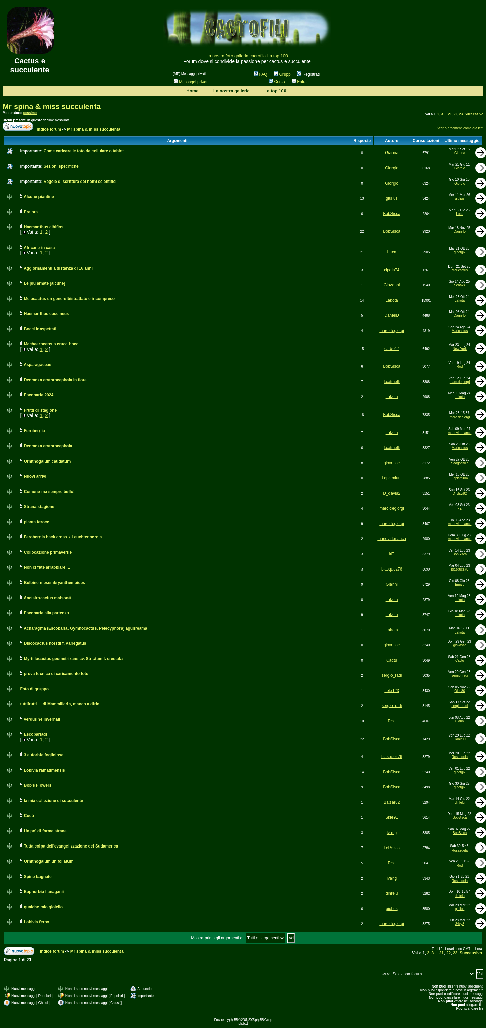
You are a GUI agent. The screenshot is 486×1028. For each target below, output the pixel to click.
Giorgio (391, 168)
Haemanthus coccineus (46, 313)
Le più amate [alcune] (44, 283)
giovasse (392, 463)
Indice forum (49, 129)
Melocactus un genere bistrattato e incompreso (69, 298)
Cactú (391, 660)
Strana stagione (39, 506)
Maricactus (460, 270)
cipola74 (391, 270)
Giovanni (392, 285)
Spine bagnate (38, 876)
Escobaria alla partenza (46, 613)
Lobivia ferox (36, 922)
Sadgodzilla (459, 463)
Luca (459, 214)
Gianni (392, 584)
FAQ (260, 74)
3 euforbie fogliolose (43, 755)
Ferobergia (34, 430)
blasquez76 (391, 569)
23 (461, 114)
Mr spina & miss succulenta (52, 106)
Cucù (29, 815)
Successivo (474, 114)
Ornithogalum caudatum (47, 461)
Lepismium (392, 478)
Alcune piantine (39, 196)
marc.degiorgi (391, 330)
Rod (460, 366)
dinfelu (459, 802)
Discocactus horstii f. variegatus (55, 643)
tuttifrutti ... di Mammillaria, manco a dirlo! (60, 704)
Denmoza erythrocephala (48, 446)
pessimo (30, 113)
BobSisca (391, 213)
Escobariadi (35, 734)
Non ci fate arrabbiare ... (47, 567)
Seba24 (459, 285)
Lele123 (391, 690)
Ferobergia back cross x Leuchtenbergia (63, 537)
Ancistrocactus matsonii (47, 597)
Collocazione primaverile (48, 552)
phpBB (233, 1020)
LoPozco (392, 847)
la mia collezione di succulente (53, 800)
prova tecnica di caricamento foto (56, 673)
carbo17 (391, 348)
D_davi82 (391, 493)
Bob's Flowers (38, 785)
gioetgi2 (460, 252)
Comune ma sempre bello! (49, 491)
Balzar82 (392, 802)
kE (460, 508)
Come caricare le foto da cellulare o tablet (84, 151)
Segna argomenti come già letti (460, 128)
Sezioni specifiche (61, 166)
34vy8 (459, 924)
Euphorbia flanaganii (44, 891)
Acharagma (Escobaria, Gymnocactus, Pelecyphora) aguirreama (85, 628)
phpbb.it (243, 1023)
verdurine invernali (42, 719)
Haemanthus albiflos (43, 227)
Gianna (391, 152)
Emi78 (459, 584)
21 (450, 114)
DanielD (460, 231)
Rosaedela (460, 757)
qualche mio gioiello (43, 907)
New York (460, 349)
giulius (392, 198)
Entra (299, 81)
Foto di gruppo (34, 689)
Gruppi (282, 74)
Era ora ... (33, 212)
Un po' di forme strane (45, 831)
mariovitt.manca (460, 433)
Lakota (392, 300)
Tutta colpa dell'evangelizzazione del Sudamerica (71, 846)
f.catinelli (392, 381)
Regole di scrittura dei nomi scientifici (80, 181)
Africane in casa (39, 247)
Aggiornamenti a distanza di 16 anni (58, 268)
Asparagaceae (37, 364)
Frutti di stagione (40, 410)
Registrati (308, 74)
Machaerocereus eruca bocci (52, 344)
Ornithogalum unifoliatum (49, 861)
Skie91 (391, 817)
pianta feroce (36, 522)
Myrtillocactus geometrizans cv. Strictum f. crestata (73, 658)
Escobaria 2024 (38, 395)
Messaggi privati (191, 82)
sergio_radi (392, 675)
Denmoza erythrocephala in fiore (55, 380)
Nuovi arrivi (35, 476)
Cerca (277, 81)
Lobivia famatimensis (44, 770)
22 (455, 114)
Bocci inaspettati (40, 329)
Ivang (392, 832)
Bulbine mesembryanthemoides (54, 582)
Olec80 (459, 691)
